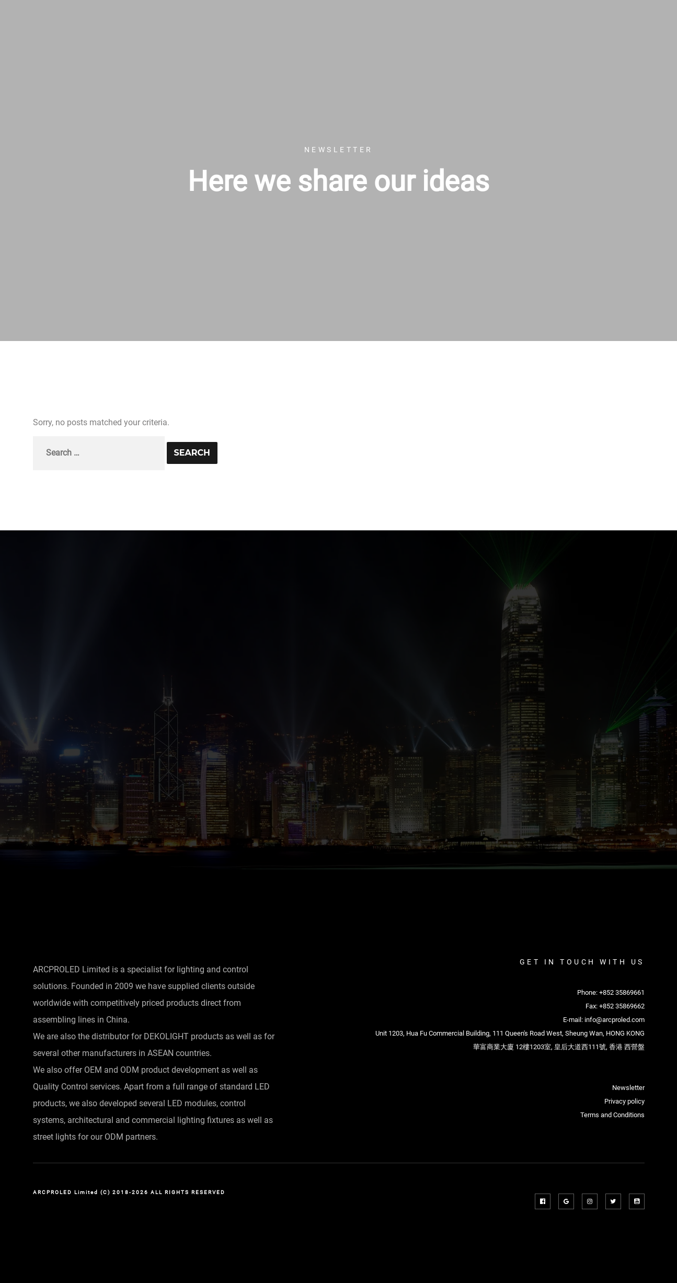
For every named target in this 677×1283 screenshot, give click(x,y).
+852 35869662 (622, 1006)
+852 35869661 (622, 992)
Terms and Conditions (612, 1115)
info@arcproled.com (614, 1020)
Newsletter (628, 1088)
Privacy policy (624, 1101)
